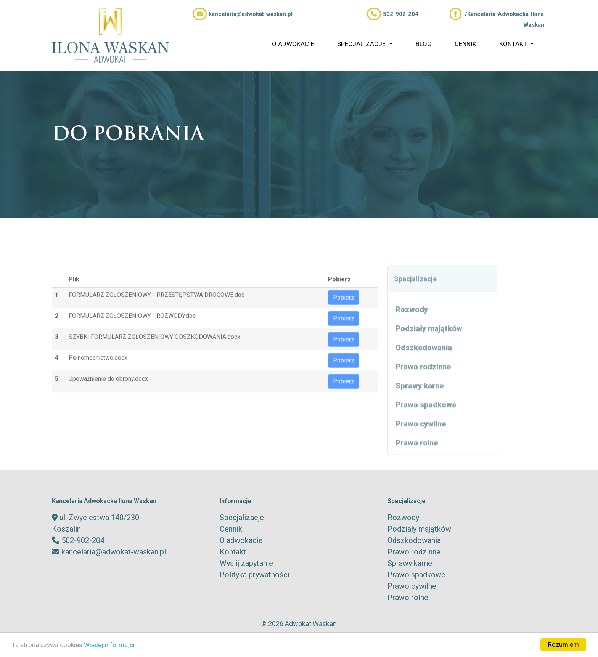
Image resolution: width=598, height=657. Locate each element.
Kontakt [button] (514, 44)
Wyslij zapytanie (246, 563)
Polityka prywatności (254, 574)
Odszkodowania (423, 364)
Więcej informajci (109, 645)
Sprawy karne (419, 402)
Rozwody (411, 325)
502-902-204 (392, 14)
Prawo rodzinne (423, 383)
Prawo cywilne (420, 440)
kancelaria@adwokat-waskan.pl (243, 14)
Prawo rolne (416, 459)
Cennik (465, 44)
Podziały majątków (428, 344)
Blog (424, 44)
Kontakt (233, 551)
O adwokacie (293, 44)
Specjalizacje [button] (362, 44)
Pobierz (343, 313)
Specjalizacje (242, 517)
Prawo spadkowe (426, 421)
